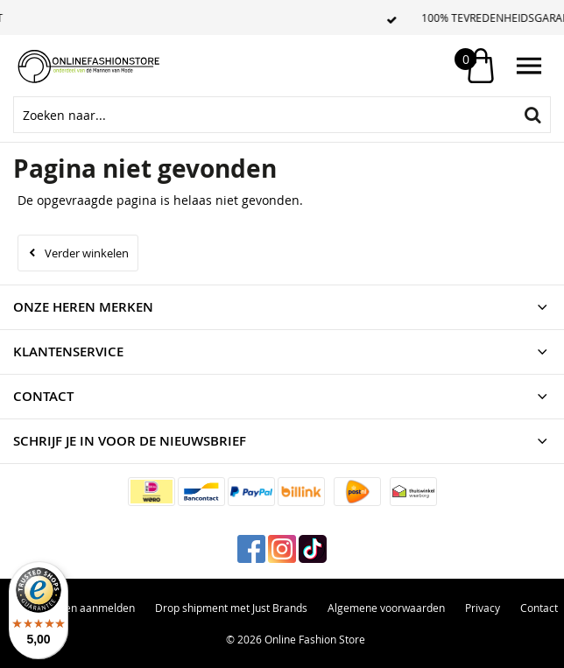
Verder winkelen (87, 253)
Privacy (482, 608)
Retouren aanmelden (83, 608)
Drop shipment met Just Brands (231, 608)
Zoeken (532, 114)
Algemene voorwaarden (386, 608)
